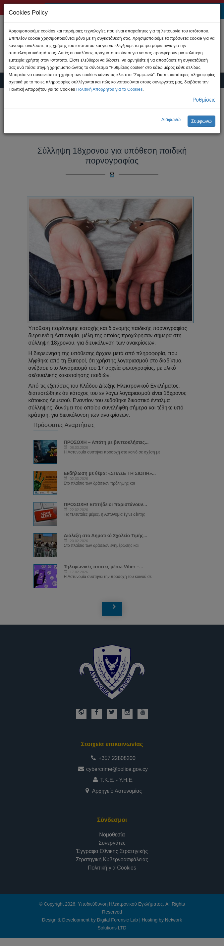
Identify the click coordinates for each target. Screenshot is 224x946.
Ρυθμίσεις (204, 100)
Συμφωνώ (201, 121)
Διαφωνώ (171, 119)
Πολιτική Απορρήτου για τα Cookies (109, 89)
